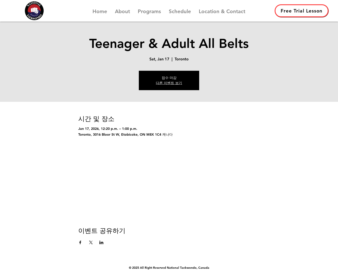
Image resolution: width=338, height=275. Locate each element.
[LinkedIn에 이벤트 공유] (101, 242)
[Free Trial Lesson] (302, 10)
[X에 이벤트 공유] (91, 242)
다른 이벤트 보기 (169, 83)
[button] (122, 9)
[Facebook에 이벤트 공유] (80, 242)
